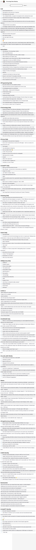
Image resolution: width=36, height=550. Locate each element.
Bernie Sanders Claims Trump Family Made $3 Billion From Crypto (16, 422)
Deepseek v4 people (7, 359)
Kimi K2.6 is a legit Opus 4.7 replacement (11, 368)
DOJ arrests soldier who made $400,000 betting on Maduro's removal (16, 442)
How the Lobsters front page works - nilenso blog (12, 98)
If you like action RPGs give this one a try (11, 223)
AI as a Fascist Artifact (5, 315)
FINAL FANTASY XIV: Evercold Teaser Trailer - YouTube (14, 216)
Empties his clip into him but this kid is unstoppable (12, 153)
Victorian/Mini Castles (7, 269)
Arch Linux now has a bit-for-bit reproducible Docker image (12, 313)
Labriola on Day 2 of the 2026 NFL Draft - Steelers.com (11, 417)
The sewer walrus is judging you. (9, 160)
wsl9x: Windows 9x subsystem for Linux (8, 292)
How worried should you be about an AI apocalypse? (11, 488)
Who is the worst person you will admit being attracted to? (14, 327)
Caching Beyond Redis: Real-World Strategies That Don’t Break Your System (18, 97)
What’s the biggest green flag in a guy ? (10, 349)
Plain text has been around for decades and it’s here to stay (14, 77)
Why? (4, 46)
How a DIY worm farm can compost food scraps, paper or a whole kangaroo (15, 484)
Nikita (4, 278)
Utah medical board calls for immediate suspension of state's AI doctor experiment (19, 128)
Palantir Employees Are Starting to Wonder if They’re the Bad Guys (16, 111)
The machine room (6, 267)
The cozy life (5, 273)
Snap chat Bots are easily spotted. (9, 528)
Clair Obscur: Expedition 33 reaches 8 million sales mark (14, 202)
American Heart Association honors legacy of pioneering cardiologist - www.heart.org (17, 382)
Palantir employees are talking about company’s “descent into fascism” (16, 125)
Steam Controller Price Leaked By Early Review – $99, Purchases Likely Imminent (19, 215)
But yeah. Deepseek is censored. (9, 510)
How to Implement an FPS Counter (9, 79)
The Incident (5, 146)
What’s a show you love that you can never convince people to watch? (16, 333)
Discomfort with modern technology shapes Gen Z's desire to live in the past (17, 119)
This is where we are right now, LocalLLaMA (11, 357)
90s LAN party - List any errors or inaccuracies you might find (14, 169)
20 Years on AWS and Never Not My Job (10, 465)
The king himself (6, 234)
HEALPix (4, 72)
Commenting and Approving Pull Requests (11, 63)
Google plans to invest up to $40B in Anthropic (12, 60)
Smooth (4, 157)
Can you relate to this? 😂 (8, 149)
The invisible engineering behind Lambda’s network (13, 467)
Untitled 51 (5, 262)
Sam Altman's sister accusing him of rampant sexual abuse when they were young (19, 516)
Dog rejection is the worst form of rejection (11, 12)
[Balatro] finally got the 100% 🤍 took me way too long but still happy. (16, 225)
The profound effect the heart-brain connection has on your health (13, 489)
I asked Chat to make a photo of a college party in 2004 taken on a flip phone (18, 530)
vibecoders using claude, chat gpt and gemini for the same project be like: (17, 526)
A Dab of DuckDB (6, 93)
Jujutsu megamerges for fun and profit (8, 301)
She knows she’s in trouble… (8, 155)
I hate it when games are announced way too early (12, 197)
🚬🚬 (4, 518)
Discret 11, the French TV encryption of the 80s (12, 76)
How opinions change (7, 35)
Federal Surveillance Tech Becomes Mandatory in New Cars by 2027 (16, 109)
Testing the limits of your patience (9, 24)
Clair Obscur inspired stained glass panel (11, 222)
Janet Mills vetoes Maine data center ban (11, 118)
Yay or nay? (5, 245)
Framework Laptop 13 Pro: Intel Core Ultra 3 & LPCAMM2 (12, 312)
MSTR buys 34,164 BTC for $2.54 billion (10, 444)
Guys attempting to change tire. (9, 148)
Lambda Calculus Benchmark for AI (9, 65)
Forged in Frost (6, 280)
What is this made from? (7, 158)
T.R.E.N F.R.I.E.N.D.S (7, 525)
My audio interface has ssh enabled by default (12, 84)
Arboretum (5, 287)
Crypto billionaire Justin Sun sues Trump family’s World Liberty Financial (17, 440)
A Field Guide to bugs (7, 91)
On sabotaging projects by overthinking (10, 88)
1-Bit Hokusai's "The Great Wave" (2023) (11, 51)
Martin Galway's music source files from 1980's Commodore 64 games (16, 58)
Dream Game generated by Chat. (9, 174)
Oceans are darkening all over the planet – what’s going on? (12, 498)
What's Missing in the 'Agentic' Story (10, 56)
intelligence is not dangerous (8, 19)
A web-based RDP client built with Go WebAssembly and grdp (15, 68)
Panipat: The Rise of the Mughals (9, 70)
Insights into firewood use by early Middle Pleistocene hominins (15, 61)
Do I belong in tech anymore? (6, 310)
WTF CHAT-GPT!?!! (6, 523)
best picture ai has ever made (8, 252)
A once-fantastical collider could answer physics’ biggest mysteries (14, 496)
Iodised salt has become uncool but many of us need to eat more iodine (15, 502)
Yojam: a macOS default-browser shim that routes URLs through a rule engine (16, 306)
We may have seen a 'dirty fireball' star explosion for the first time (13, 491)
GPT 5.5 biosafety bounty (8, 53)
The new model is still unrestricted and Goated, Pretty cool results (15, 239)
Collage (4, 246)
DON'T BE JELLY (6, 271)
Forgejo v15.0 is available (6, 294)
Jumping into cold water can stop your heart (11, 74)
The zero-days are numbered (6, 308)
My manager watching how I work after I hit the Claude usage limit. (16, 521)
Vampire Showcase (6, 283)
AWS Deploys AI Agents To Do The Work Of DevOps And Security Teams (17, 479)
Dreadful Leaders (6, 264)
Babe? (4, 176)
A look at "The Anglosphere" (8, 253)
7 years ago (5, 532)
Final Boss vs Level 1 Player (8, 162)
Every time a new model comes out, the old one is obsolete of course (16, 373)
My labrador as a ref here (7, 255)
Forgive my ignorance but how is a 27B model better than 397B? (15, 375)
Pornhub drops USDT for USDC (9, 445)
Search (25, 5)
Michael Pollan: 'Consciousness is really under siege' (11, 493)
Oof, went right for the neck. (8, 37)
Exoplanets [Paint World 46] (8, 276)
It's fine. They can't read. (7, 151)
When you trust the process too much (10, 167)
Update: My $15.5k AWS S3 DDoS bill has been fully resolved (15, 456)
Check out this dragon (7, 266)
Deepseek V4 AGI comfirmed (8, 363)
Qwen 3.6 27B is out (7, 361)
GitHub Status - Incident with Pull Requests (11, 90)
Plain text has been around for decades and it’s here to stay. (14, 86)
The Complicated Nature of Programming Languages (13, 102)
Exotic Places (5, 285)
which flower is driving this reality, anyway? (11, 282)
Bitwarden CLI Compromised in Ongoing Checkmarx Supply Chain (14, 299)
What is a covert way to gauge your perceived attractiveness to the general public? (19, 334)
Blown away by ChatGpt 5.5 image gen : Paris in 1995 (13, 181)
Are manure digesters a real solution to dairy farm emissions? (13, 505)
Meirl (4, 39)
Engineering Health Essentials (8, 95)
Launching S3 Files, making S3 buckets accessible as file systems (15, 458)
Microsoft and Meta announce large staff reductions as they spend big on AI (17, 135)
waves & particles (4, 296)
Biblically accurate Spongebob (8, 183)
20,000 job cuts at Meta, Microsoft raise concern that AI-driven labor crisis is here (18, 127)
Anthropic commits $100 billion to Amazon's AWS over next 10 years (16, 454)
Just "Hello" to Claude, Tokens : (9, 172)
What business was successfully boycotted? (11, 329)
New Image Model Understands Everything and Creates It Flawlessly (16, 192)
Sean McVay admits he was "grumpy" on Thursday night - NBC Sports (14, 408)
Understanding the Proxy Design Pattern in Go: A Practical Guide (15, 100)
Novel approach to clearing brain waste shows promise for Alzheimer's (14, 500)
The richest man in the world (8, 14)
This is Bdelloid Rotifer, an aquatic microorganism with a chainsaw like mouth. (18, 15)
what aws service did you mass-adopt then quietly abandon (14, 468)
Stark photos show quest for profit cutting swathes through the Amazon (14, 495)
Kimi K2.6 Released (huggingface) (9, 377)
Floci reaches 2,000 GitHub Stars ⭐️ (10, 477)
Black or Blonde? (6, 241)
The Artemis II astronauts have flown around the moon (11, 504)
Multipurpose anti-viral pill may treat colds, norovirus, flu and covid (13, 486)
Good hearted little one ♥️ (7, 10)
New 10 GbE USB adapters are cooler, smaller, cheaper (13, 54)
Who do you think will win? (8, 257)
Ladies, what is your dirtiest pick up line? (10, 331)
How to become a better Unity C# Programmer (12, 104)
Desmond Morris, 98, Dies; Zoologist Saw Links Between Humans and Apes (17, 67)
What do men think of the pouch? (9, 33)
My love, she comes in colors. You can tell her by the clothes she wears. (17, 243)
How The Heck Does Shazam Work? (8, 297)
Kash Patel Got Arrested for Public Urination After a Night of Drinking (16, 17)
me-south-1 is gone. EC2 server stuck (10, 463)
